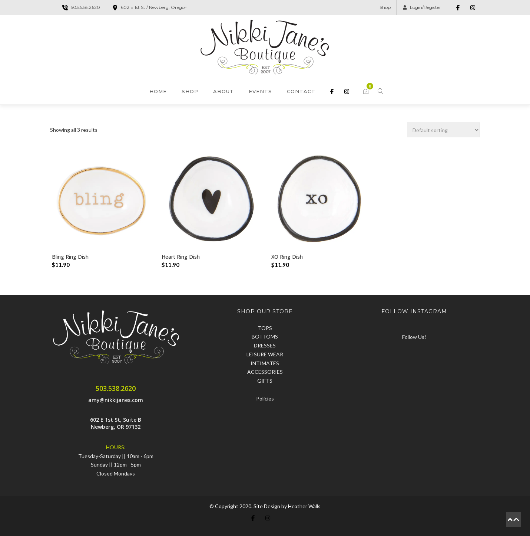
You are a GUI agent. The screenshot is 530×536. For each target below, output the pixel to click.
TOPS (265, 328)
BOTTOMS (265, 336)
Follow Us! (414, 337)
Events (260, 91)
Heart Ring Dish (181, 256)
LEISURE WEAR (264, 354)
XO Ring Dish (287, 256)
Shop (385, 7)
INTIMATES (265, 363)
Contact (301, 91)
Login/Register (422, 7)
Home (158, 91)
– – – (265, 389)
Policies (265, 398)
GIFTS (264, 381)
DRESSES (265, 345)
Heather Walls (304, 506)
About (223, 91)
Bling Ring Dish (70, 256)
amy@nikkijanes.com (115, 399)
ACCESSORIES (265, 372)
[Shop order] (443, 129)
